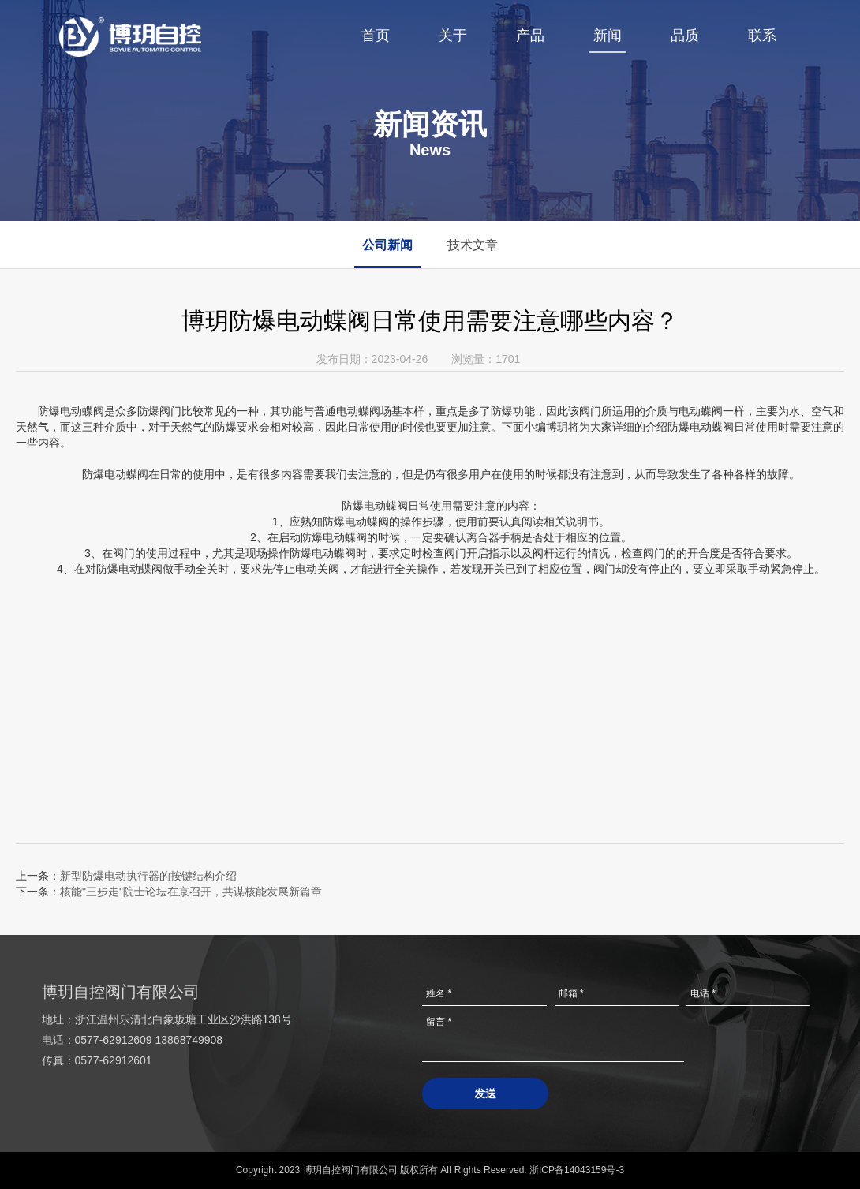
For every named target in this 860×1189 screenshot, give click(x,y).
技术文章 (473, 245)
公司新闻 (388, 245)
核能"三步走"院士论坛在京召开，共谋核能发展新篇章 (191, 891)
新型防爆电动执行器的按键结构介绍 (148, 875)
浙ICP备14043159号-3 (576, 1170)
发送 (485, 1093)
